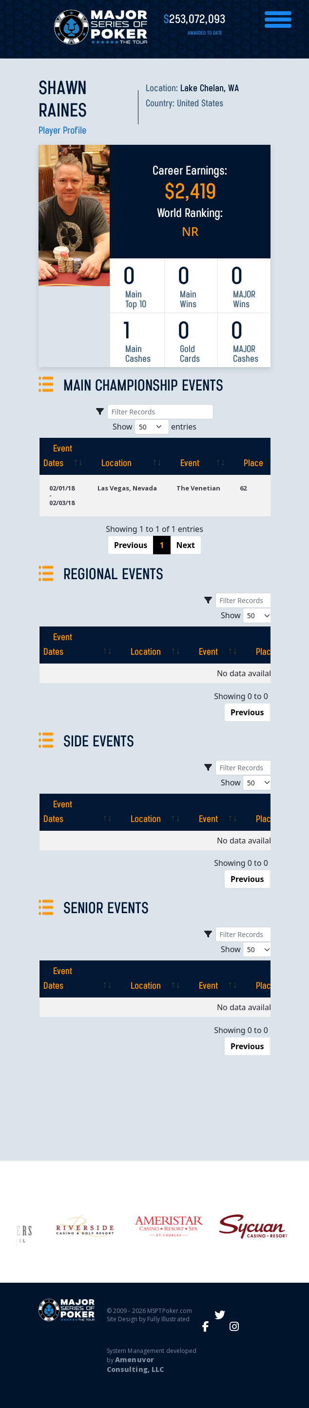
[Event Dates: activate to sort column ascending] (63, 456)
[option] (155, 1226)
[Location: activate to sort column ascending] (127, 456)
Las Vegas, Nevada (127, 488)
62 (243, 488)
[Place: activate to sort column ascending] (259, 456)
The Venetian (198, 488)
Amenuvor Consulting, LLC (135, 1364)
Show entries (154, 426)
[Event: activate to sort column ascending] (198, 456)
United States (200, 104)
